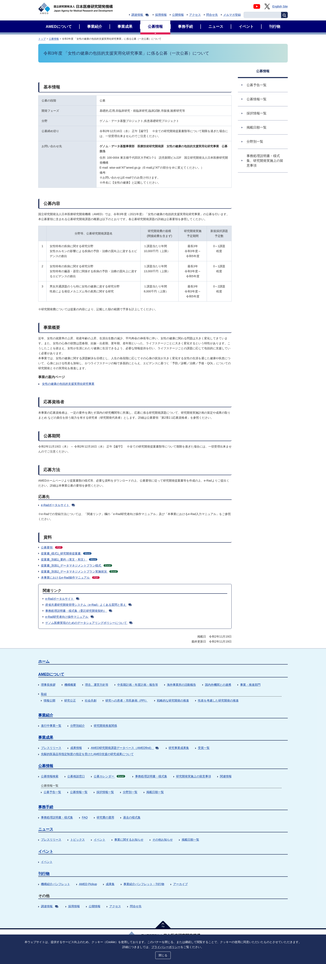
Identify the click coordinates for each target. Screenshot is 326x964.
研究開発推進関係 (105, 725)
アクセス (195, 14)
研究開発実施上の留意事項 (193, 776)
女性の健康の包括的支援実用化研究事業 (68, 383)
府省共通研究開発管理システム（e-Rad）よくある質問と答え (88, 604)
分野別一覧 (130, 792)
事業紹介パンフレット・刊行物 (143, 884)
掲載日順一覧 (155, 792)
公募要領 (52, 547)
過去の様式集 (132, 817)
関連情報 (226, 776)
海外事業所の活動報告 (181, 684)
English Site (280, 6)
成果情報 (76, 747)
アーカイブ (180, 884)
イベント (99, 839)
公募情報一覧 (79, 792)
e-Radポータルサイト (58, 505)
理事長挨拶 (48, 684)
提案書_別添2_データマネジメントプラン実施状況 (79, 571)
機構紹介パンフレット (55, 884)
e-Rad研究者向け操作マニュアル (69, 616)
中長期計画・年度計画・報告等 (137, 684)
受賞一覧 (204, 747)
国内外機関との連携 (218, 684)
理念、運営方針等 (96, 684)
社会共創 (90, 700)
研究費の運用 (105, 817)
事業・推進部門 (250, 684)
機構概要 (70, 684)
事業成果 (45, 737)
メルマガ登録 (232, 14)
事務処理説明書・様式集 (151, 776)
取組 (44, 694)
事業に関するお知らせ (128, 839)
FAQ (85, 817)
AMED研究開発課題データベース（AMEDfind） (125, 747)
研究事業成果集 (179, 747)
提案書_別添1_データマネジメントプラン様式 (76, 565)
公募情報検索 (49, 776)
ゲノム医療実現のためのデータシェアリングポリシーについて (88, 622)
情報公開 (49, 700)
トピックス (77, 839)
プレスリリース (51, 747)
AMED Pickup (88, 884)
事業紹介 (45, 715)
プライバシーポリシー (165, 946)
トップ (42, 38)
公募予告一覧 (52, 792)
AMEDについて (51, 674)
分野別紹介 (77, 725)
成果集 (110, 884)
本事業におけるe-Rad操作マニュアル (70, 577)
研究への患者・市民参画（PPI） (126, 700)
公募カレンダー (109, 776)
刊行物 (43, 874)
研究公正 (70, 700)
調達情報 (140, 14)
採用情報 (161, 14)
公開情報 (178, 14)
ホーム (43, 661)
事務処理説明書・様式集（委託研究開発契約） (78, 610)
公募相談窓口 (76, 776)
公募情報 (54, 38)
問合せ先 (212, 14)
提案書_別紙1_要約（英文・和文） (69, 559)
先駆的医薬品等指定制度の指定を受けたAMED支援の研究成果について (87, 754)
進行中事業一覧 (51, 725)
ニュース (45, 829)
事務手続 (45, 807)
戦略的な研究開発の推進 (173, 700)
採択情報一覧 (105, 792)
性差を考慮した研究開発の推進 (218, 700)
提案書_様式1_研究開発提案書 (66, 553)
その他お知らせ (162, 839)
